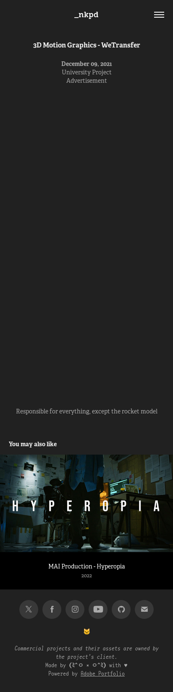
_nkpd (86, 15)
